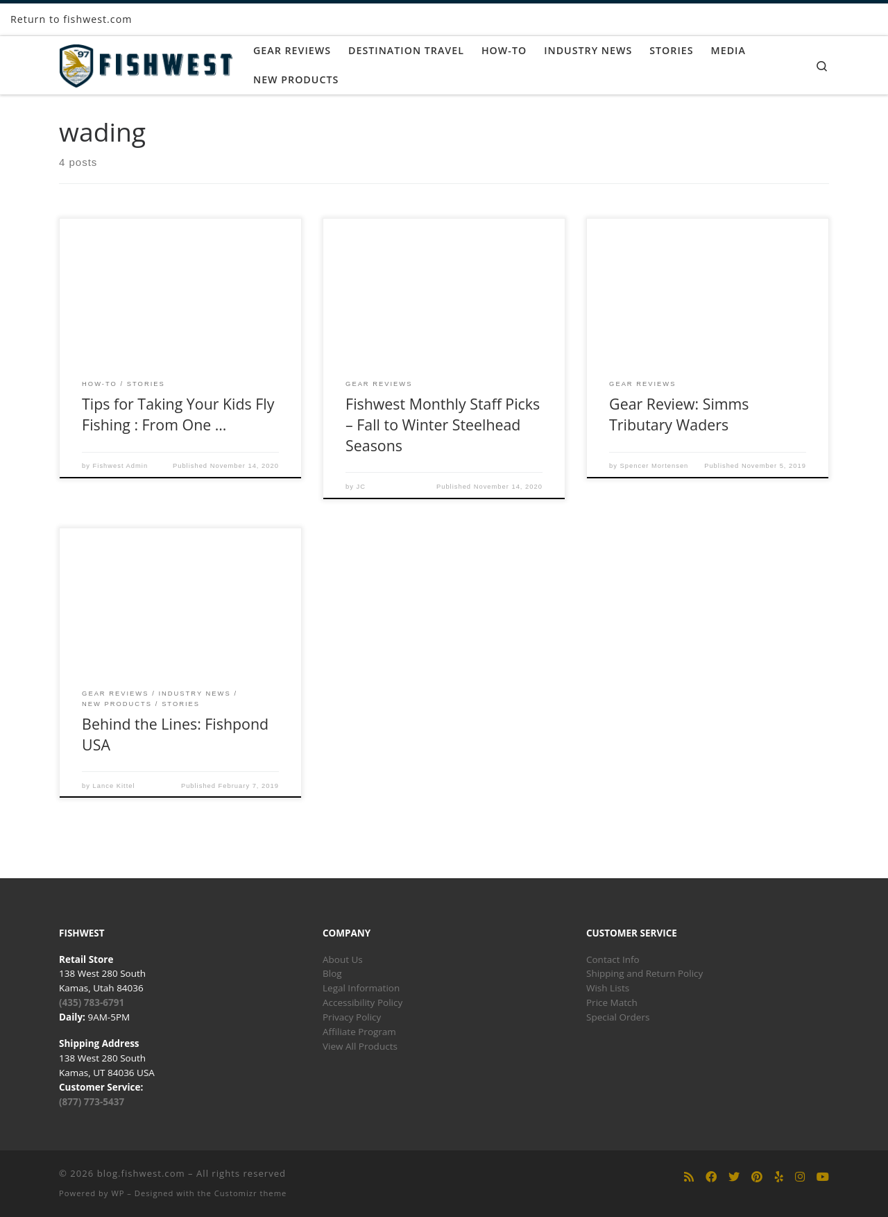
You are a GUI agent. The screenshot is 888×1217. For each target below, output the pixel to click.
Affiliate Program (359, 1031)
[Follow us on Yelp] (779, 1177)
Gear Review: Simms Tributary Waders (679, 414)
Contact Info (613, 959)
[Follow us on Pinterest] (756, 1177)
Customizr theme (250, 1193)
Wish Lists (607, 988)
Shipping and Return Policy (644, 973)
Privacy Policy (352, 1017)
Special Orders (617, 1017)
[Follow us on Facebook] (711, 1177)
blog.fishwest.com (141, 1173)
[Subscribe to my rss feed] (689, 1177)
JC (361, 486)
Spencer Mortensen (654, 465)
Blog (332, 973)
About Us (343, 959)
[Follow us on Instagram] (800, 1177)
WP (117, 1193)
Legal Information (361, 988)
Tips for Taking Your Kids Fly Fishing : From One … (178, 414)
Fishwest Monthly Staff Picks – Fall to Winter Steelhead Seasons (442, 424)
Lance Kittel (114, 785)
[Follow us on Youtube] (823, 1177)
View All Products (360, 1046)
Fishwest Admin (120, 465)
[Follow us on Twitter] (734, 1177)
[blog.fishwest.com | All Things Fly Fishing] (145, 63)
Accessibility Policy (362, 1002)
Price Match (612, 1002)
